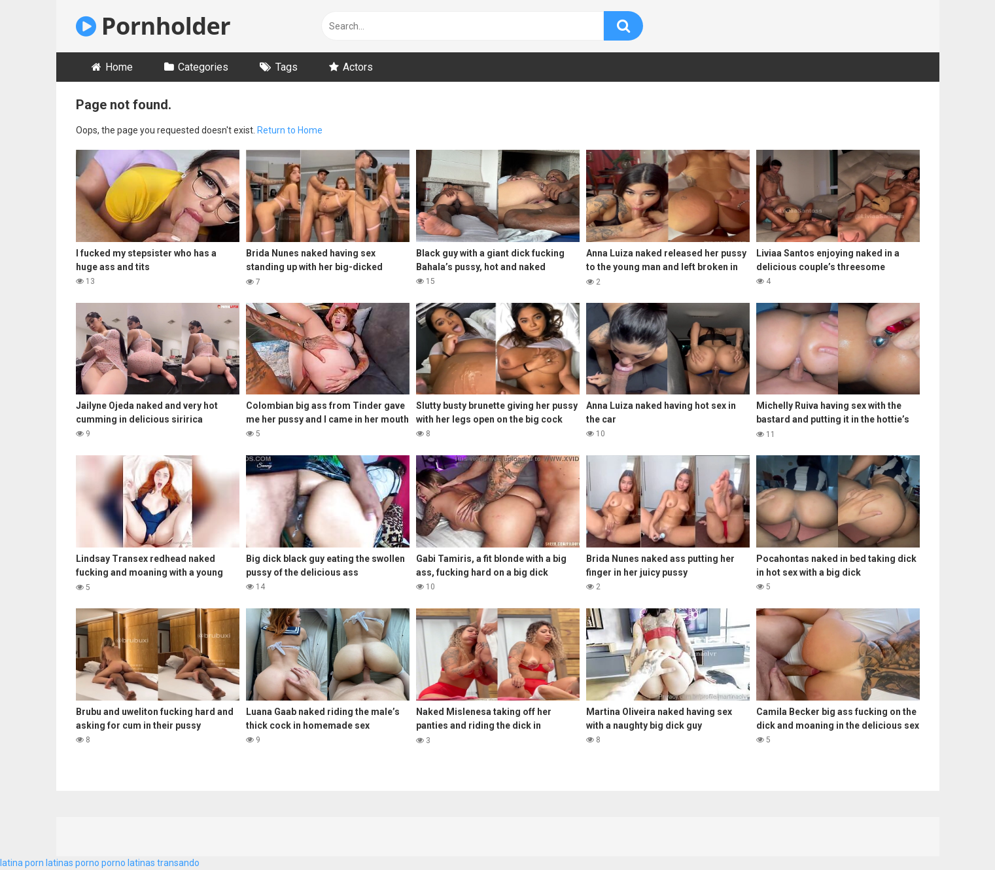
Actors (358, 67)
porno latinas (128, 863)
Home (119, 67)
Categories (203, 67)
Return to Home (290, 130)
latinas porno (72, 863)
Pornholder (153, 26)
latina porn (22, 863)
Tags (286, 67)
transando (178, 863)
